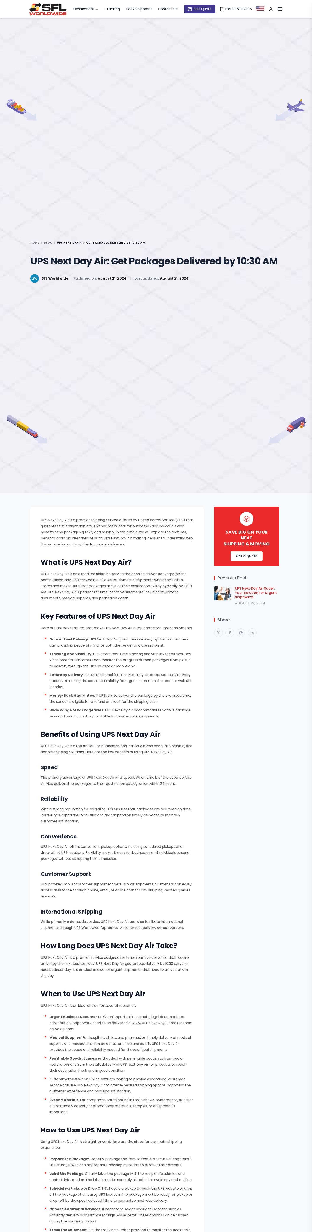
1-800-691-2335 (235, 8)
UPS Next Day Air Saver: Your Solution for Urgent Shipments (256, 592)
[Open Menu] (280, 9)
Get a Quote (246, 555)
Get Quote (200, 8)
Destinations (86, 8)
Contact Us (167, 8)
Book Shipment (139, 8)
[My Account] (271, 9)
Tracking (112, 8)
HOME (34, 242)
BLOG (48, 242)
